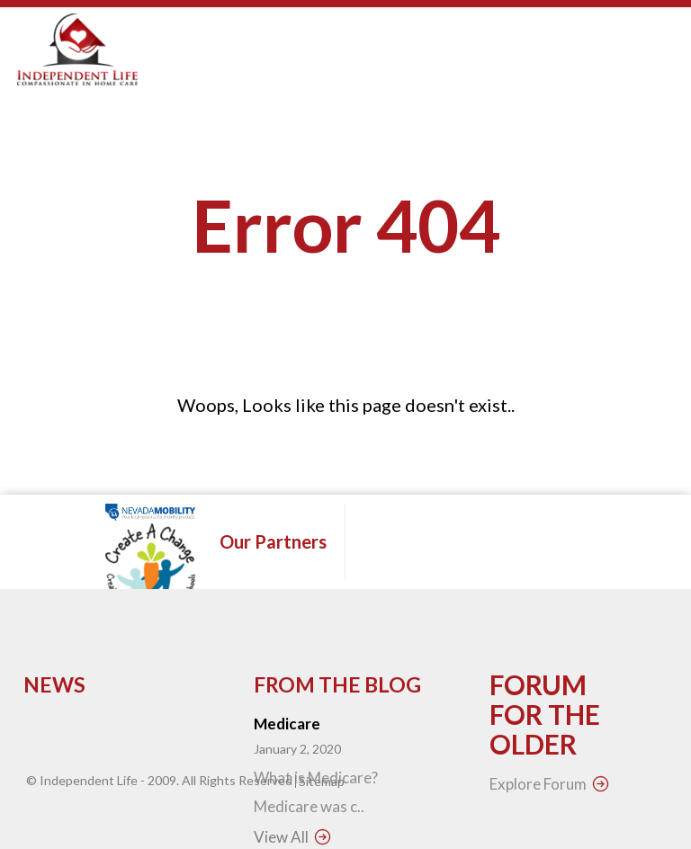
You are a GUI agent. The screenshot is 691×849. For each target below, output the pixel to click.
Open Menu (651, 62)
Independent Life (89, 780)
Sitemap (322, 781)
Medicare (287, 723)
